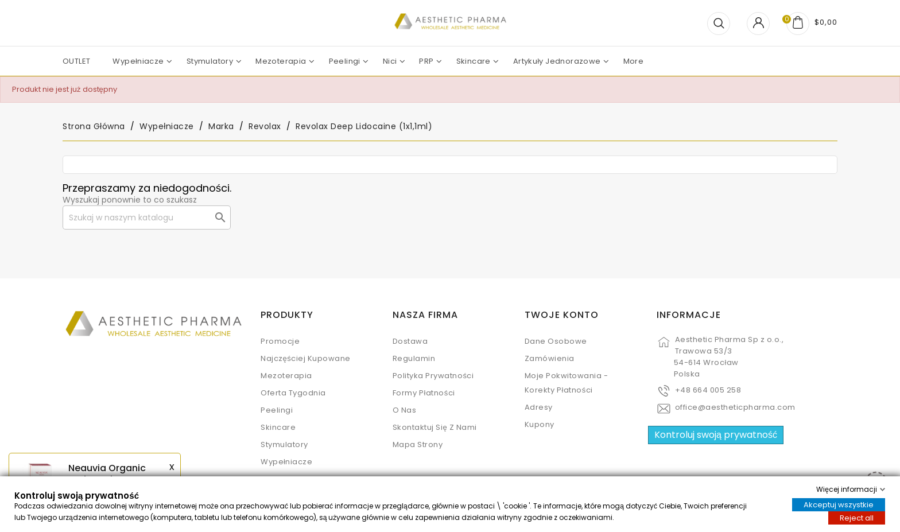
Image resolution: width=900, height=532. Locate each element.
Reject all (857, 517)
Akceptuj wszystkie (839, 504)
